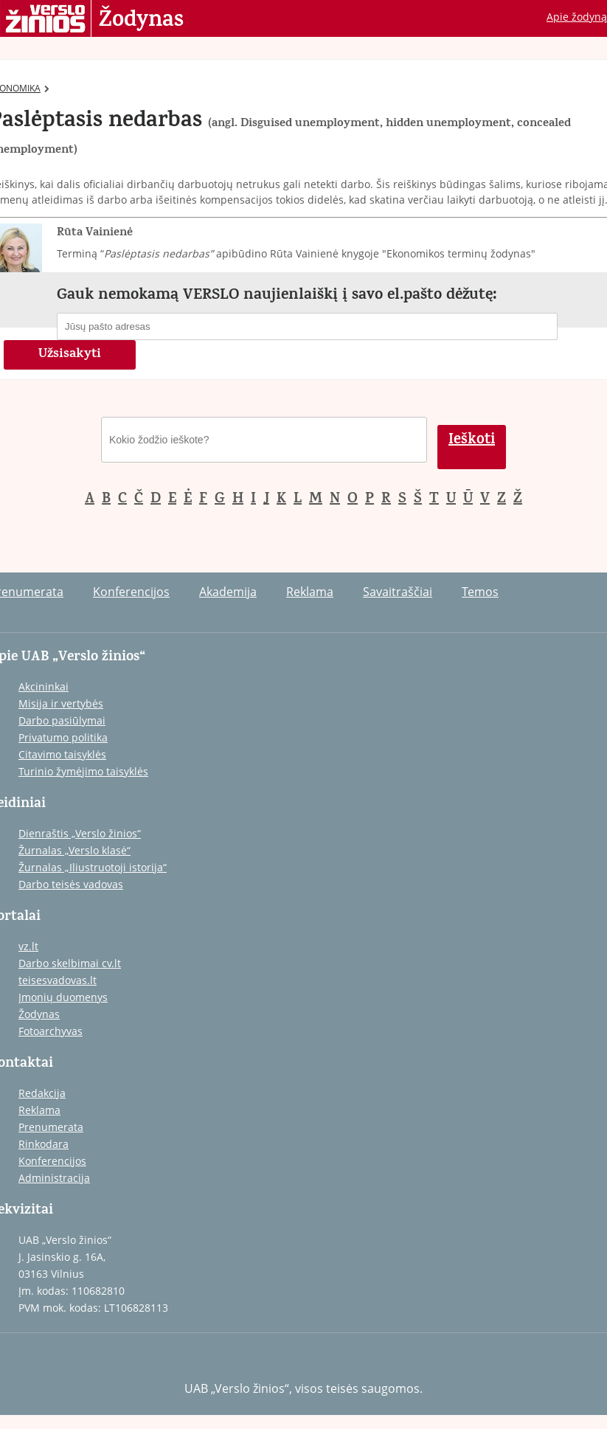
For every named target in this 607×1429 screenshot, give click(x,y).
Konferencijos (131, 592)
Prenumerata (50, 1127)
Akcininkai (43, 686)
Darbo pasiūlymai (61, 720)
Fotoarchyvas (50, 1031)
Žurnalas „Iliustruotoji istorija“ (92, 867)
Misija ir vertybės (60, 703)
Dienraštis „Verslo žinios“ (79, 833)
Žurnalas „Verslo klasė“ (74, 850)
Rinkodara (43, 1144)
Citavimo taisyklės (62, 754)
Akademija (228, 592)
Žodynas (141, 20)
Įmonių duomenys (63, 997)
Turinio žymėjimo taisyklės (83, 771)
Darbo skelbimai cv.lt (69, 963)
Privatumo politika (63, 737)
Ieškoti (471, 441)
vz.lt (28, 946)
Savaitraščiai (397, 592)
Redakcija (42, 1093)
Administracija (54, 1178)
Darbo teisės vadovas (70, 884)
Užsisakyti (69, 355)
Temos (480, 592)
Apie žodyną (577, 17)
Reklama (309, 592)
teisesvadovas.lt (57, 980)
